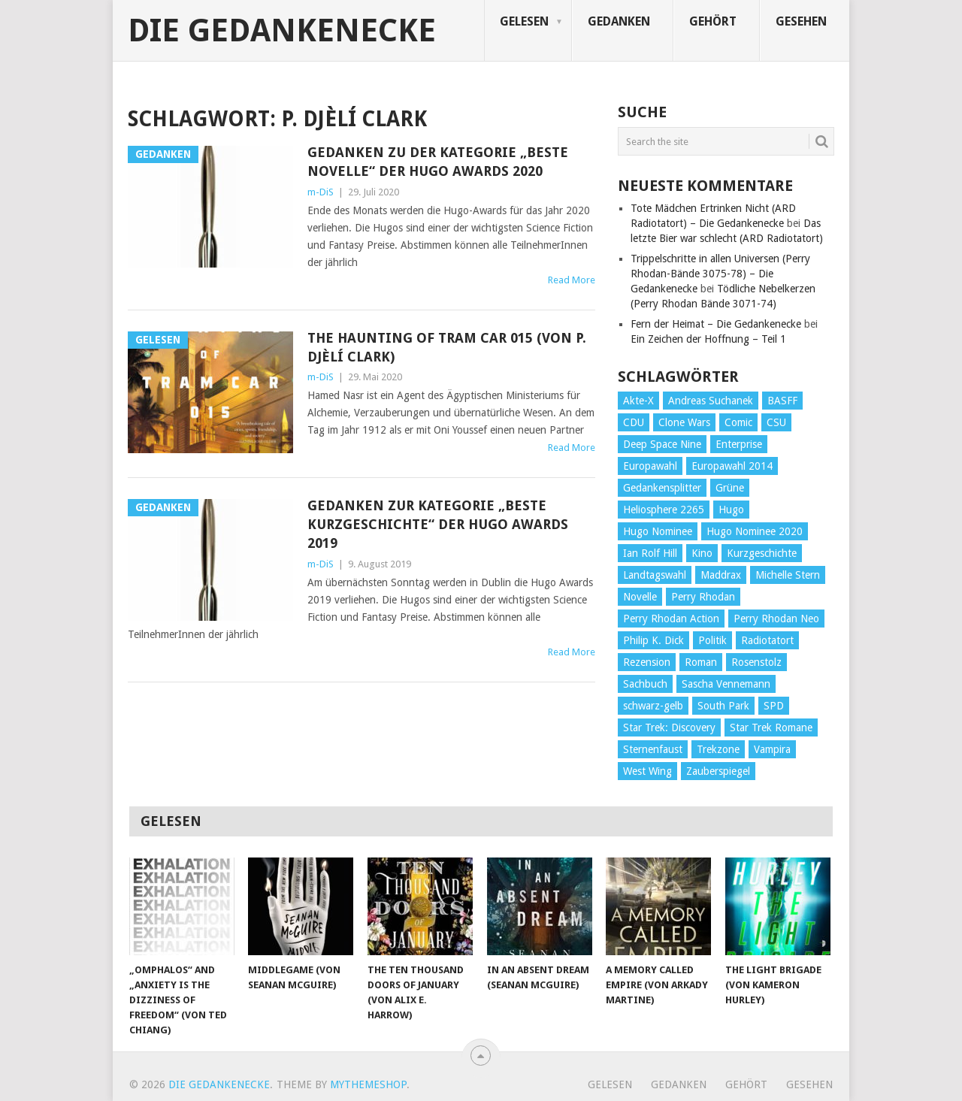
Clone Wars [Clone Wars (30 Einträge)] (684, 422)
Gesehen (801, 21)
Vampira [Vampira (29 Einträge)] (772, 749)
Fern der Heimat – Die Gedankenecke (716, 324)
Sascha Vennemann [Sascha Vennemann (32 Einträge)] (726, 684)
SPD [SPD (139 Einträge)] (774, 706)
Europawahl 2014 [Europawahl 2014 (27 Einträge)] (732, 466)
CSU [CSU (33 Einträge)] (776, 422)
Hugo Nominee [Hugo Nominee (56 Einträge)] (657, 531)
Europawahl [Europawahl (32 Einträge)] (650, 466)
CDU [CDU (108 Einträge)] (633, 422)
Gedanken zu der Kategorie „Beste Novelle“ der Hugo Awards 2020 (437, 161)
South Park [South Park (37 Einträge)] (723, 706)
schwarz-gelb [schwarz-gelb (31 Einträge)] (653, 706)
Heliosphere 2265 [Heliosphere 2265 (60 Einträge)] (663, 510)
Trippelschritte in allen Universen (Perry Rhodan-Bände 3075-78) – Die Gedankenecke (720, 274)
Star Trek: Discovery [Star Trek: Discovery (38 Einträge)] (669, 727)
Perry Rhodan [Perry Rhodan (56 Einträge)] (703, 597)
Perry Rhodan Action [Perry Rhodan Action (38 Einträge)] (671, 619)
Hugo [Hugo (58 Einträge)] (731, 510)
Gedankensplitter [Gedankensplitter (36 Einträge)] (662, 488)
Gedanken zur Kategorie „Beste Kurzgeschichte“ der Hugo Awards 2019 (437, 524)
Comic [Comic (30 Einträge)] (738, 422)
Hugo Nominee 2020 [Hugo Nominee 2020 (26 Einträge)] (754, 531)
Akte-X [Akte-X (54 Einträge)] (638, 401)
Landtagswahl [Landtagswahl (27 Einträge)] (654, 575)
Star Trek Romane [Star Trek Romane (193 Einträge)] (771, 727)
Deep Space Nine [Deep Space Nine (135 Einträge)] (662, 444)
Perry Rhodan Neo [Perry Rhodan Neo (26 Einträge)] (776, 619)
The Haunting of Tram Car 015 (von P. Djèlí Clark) (446, 347)
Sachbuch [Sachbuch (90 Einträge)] (645, 684)
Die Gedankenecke (282, 31)
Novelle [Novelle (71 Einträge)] (640, 597)
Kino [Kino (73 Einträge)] (701, 553)
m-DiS (320, 192)
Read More (571, 280)
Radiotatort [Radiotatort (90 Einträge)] (767, 640)
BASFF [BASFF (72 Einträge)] (782, 401)
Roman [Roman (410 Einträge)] (701, 662)
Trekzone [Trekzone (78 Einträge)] (718, 749)
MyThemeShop (368, 1084)
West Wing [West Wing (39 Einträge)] (647, 771)
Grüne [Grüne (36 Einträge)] (729, 488)
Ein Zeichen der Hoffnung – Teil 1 (708, 339)
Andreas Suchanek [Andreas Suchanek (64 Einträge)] (710, 401)
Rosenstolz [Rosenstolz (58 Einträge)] (756, 662)
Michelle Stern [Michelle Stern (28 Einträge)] (787, 575)
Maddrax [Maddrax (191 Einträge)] (720, 575)
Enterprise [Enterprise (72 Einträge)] (738, 444)
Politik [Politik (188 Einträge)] (712, 640)
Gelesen (524, 21)
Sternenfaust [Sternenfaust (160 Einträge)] (652, 749)
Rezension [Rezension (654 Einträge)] (646, 662)
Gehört (713, 21)
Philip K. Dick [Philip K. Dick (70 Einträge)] (653, 640)
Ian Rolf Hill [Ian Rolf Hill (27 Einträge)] (650, 553)
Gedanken (619, 21)
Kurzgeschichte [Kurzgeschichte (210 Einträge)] (762, 553)
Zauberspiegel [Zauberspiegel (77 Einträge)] (718, 771)
